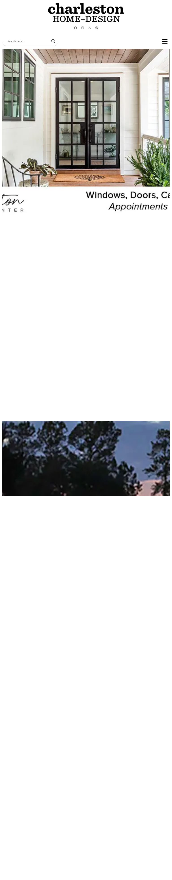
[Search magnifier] (53, 41)
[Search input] (28, 41)
